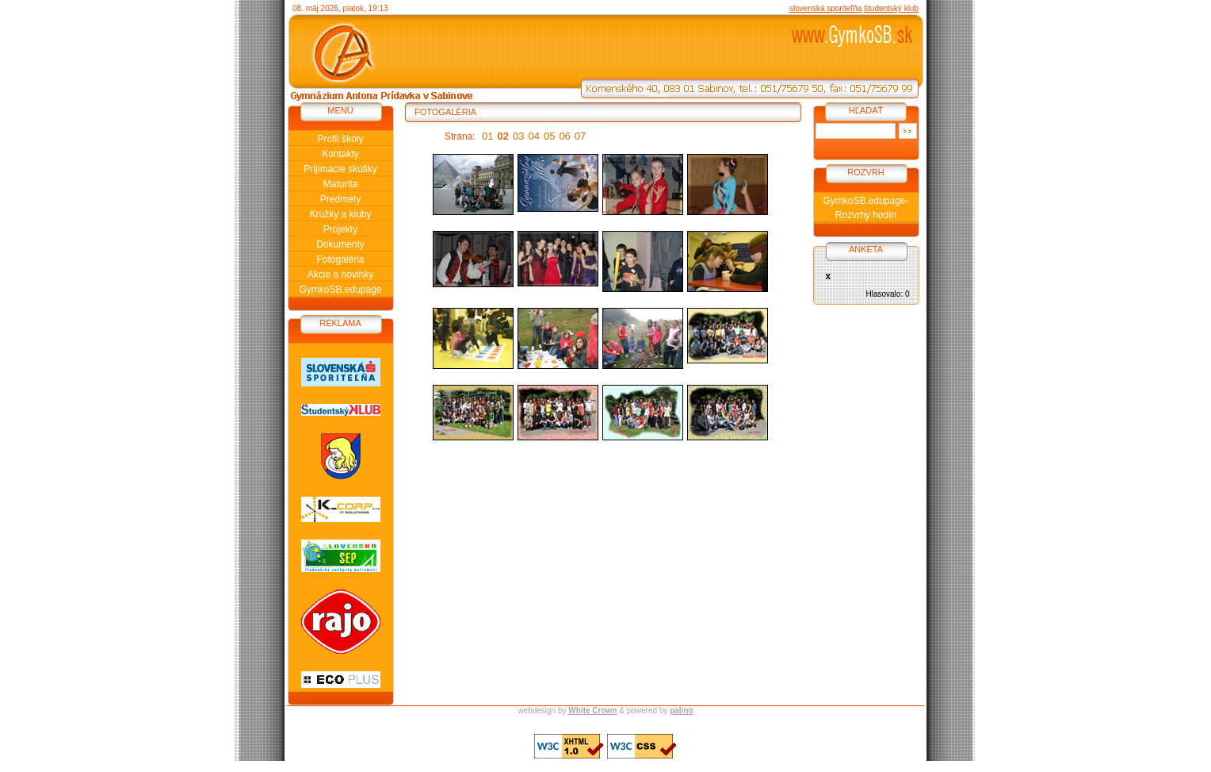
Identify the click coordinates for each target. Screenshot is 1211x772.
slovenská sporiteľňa (825, 8)
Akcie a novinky (340, 274)
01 (487, 136)
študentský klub (891, 8)
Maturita (340, 184)
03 (518, 136)
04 (533, 136)
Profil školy (340, 138)
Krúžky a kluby (340, 214)
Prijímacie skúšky (340, 169)
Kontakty (340, 153)
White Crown (592, 710)
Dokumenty (340, 244)
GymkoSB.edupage (340, 289)
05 (549, 136)
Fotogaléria (340, 259)
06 (564, 136)
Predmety (340, 199)
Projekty (340, 229)
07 (580, 136)
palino (681, 710)
